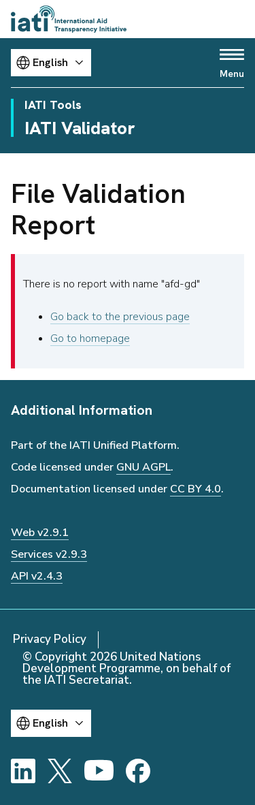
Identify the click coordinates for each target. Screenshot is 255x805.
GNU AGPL (143, 467)
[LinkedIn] (23, 771)
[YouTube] (99, 771)
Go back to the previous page (120, 316)
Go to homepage (90, 338)
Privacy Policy (49, 639)
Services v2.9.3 (49, 554)
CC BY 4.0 (195, 489)
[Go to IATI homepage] (68, 19)
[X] (60, 771)
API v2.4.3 (37, 576)
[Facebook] (138, 771)
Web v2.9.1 (40, 532)
